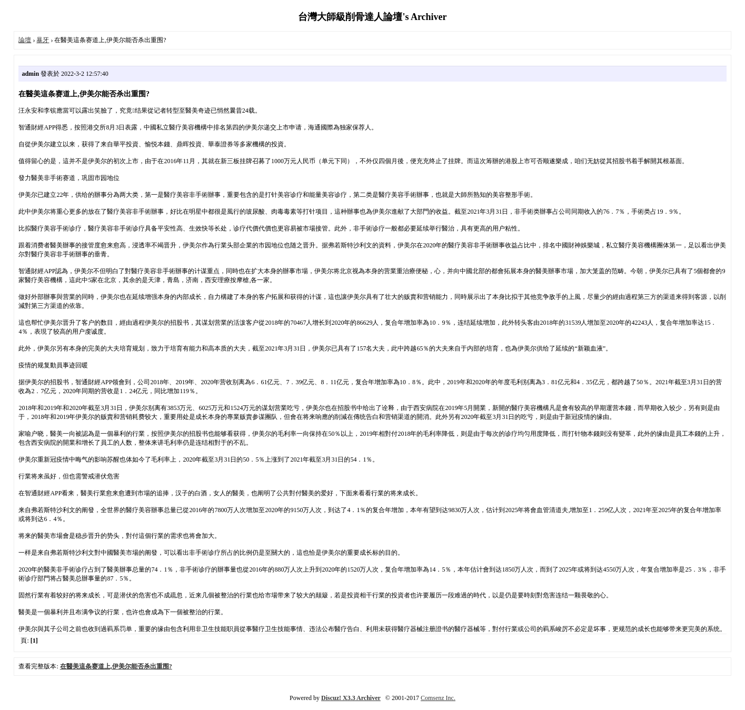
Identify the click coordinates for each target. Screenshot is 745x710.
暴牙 (42, 40)
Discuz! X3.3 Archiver (351, 698)
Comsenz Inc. (438, 698)
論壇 (24, 40)
